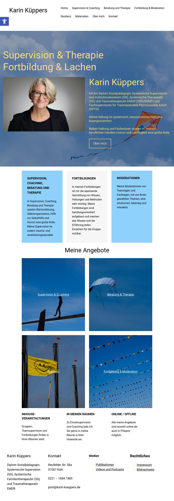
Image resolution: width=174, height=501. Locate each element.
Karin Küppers (28, 10)
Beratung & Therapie (120, 294)
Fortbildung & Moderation (121, 371)
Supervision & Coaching (53, 294)
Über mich (100, 143)
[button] (4, 21)
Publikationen (105, 464)
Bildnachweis (145, 469)
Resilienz (53, 371)
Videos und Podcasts (110, 469)
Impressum (144, 465)
